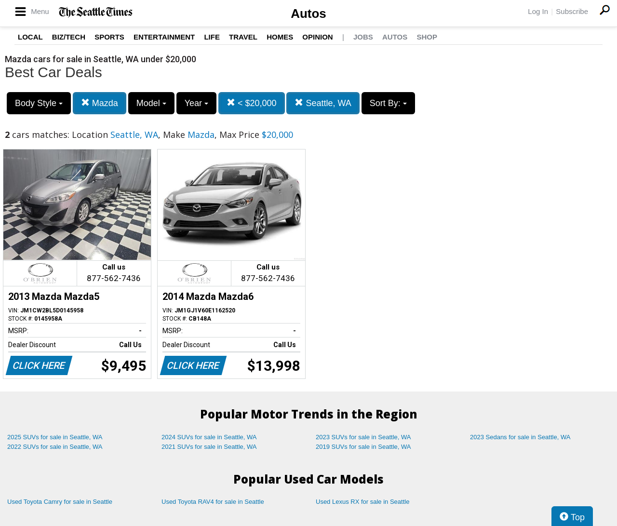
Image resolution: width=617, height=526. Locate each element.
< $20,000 (252, 103)
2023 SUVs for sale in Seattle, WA (363, 437)
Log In (538, 11)
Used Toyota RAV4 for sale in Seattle (212, 501)
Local (30, 37)
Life (212, 37)
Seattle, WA (323, 103)
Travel (243, 37)
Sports (109, 37)
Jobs (363, 37)
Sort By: (388, 103)
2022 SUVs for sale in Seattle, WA (55, 446)
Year (196, 103)
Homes (280, 37)
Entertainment (164, 37)
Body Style (39, 103)
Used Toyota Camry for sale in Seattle (59, 501)
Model (151, 103)
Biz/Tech (68, 37)
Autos (308, 13)
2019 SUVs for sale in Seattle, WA (363, 446)
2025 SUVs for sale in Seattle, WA (55, 437)
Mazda (99, 103)
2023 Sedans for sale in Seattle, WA (520, 437)
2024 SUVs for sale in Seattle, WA (209, 437)
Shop (426, 37)
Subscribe (572, 11)
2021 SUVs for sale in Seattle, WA (209, 446)
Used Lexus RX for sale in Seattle (362, 501)
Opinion (317, 37)
